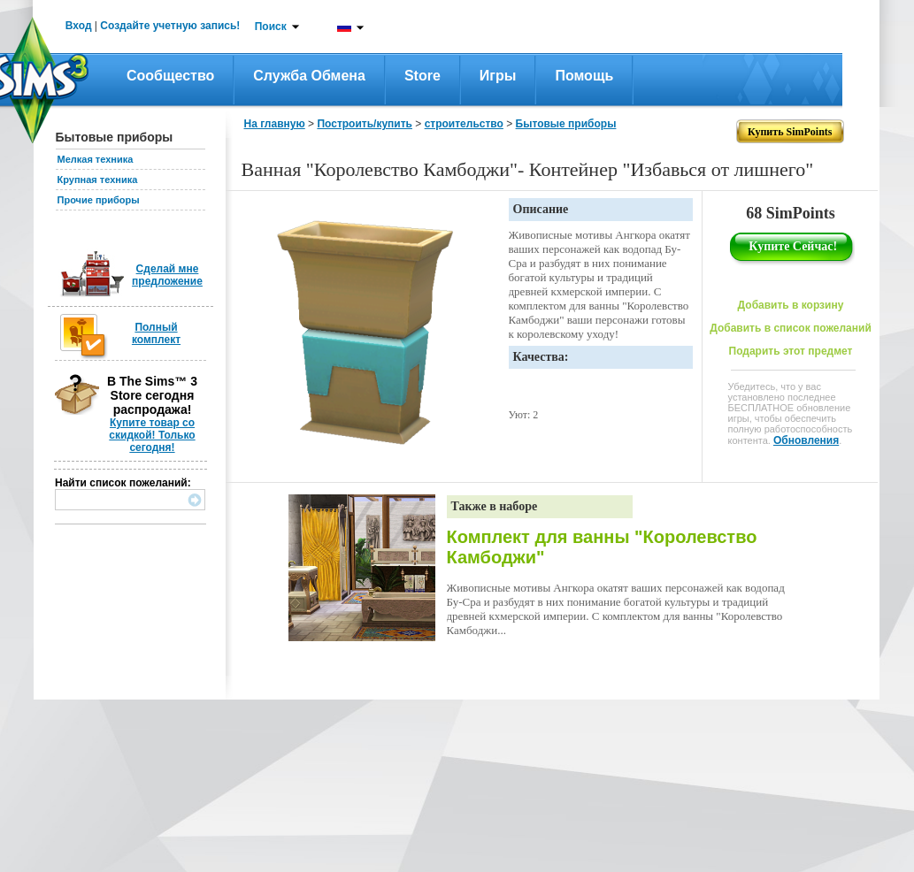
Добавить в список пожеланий (791, 328)
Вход (78, 25)
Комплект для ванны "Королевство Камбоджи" (602, 547)
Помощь (584, 75)
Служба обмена (309, 75)
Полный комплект (156, 333)
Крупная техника (98, 179)
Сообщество (170, 75)
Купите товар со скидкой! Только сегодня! (152, 435)
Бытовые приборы (566, 124)
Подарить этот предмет (791, 351)
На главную (274, 124)
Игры (498, 75)
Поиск (271, 26)
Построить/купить (364, 124)
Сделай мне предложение (167, 275)
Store (422, 75)
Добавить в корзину (791, 305)
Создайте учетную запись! (170, 25)
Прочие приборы (99, 200)
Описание (541, 209)
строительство (464, 124)
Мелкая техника (96, 159)
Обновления (806, 440)
